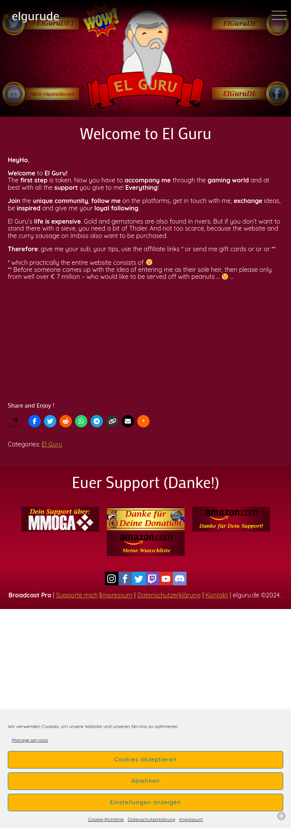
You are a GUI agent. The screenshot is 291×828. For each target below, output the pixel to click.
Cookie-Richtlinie (106, 819)
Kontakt (217, 595)
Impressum (191, 819)
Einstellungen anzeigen (145, 802)
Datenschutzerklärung (151, 819)
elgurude (35, 15)
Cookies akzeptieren (145, 759)
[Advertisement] (145, 341)
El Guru (52, 444)
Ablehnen (145, 780)
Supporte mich (77, 595)
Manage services (30, 740)
